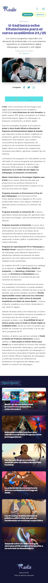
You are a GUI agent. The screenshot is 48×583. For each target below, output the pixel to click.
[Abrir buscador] (37, 8)
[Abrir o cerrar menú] (43, 8)
